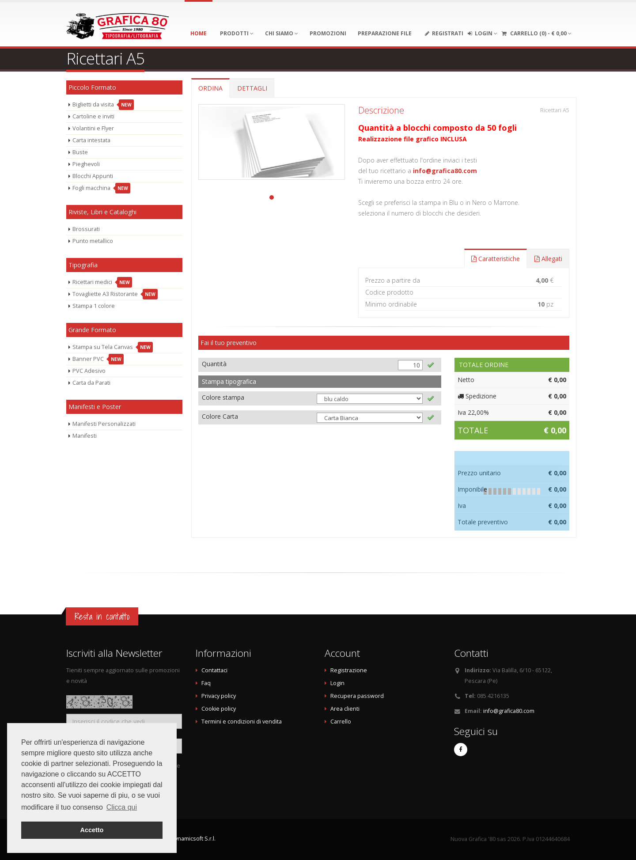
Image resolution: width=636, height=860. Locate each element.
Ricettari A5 (554, 110)
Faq (206, 683)
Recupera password (357, 696)
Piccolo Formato (92, 87)
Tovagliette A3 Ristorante (115, 294)
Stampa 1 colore (93, 306)
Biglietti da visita (103, 104)
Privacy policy (218, 696)
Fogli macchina (101, 188)
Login (337, 683)
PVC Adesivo (89, 371)
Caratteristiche (495, 258)
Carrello (340, 721)
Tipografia (83, 265)
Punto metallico (92, 241)
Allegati (548, 258)
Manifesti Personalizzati (104, 424)
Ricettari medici (102, 282)
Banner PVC (98, 359)
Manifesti (84, 435)
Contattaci (214, 670)
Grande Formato (92, 330)
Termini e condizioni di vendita (241, 721)
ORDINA (210, 88)
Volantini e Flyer (93, 128)
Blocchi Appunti (92, 176)
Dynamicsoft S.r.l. (193, 838)
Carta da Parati (91, 382)
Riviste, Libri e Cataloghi (102, 212)
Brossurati (86, 229)
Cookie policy (218, 708)
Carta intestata (91, 140)
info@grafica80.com (445, 171)
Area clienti (345, 708)
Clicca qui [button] (121, 807)
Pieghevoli (86, 164)
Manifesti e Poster (94, 406)
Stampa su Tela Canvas (112, 347)
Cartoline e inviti (93, 116)
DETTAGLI (252, 88)
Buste (80, 152)
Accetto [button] (92, 829)
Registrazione (348, 670)
